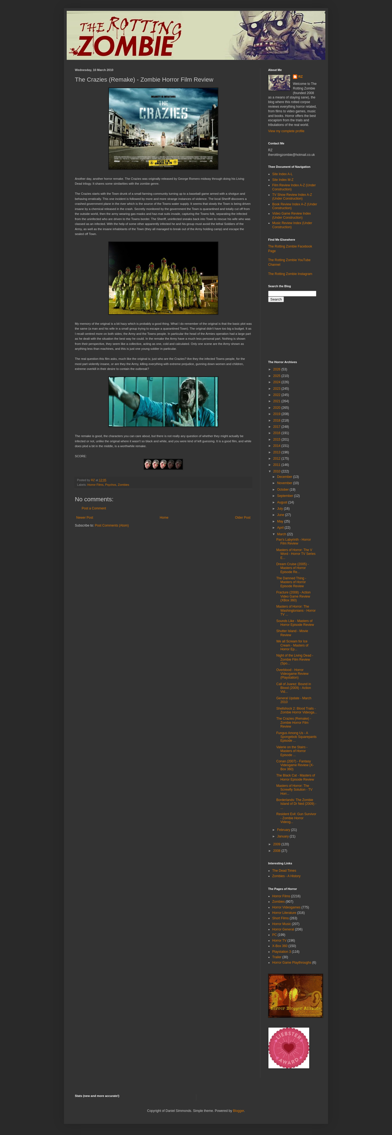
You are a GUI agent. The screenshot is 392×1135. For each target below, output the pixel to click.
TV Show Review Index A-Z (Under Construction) (292, 196)
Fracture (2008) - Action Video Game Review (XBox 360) (293, 596)
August (282, 502)
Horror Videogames (286, 907)
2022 (277, 395)
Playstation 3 (281, 952)
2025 (277, 376)
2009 (277, 844)
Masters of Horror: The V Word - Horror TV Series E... (296, 554)
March (282, 534)
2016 (277, 433)
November (285, 483)
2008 (277, 851)
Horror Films (95, 484)
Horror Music (281, 924)
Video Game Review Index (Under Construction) (291, 215)
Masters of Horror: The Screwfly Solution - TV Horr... (294, 790)
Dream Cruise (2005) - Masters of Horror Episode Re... (292, 568)
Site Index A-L (282, 174)
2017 (277, 427)
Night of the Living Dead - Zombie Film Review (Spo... (294, 659)
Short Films (280, 918)
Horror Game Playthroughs (291, 962)
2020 (277, 408)
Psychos (110, 484)
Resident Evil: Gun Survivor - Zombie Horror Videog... (296, 818)
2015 (277, 439)
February (284, 830)
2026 (277, 369)
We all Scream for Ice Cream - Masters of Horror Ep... (292, 645)
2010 (277, 471)
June (281, 515)
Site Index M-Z (282, 180)
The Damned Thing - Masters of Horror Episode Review (291, 582)
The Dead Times (284, 871)
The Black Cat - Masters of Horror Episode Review (295, 777)
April (280, 528)
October (283, 489)
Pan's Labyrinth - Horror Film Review (293, 541)
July (280, 509)
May (280, 521)
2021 (277, 401)
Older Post (242, 517)
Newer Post (84, 517)
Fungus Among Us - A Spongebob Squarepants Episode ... (296, 737)
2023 (277, 389)
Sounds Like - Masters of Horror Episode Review (295, 623)
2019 (277, 414)
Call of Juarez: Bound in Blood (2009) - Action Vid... (293, 688)
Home (164, 517)
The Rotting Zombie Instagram (290, 274)
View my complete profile (286, 131)
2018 (277, 420)
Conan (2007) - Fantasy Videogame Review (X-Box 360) (295, 765)
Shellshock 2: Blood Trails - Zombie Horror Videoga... (296, 710)
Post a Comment (94, 508)
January (283, 836)
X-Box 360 (279, 946)
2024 (277, 382)
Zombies (123, 484)
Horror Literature (284, 913)
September (285, 496)
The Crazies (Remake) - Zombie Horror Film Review (293, 722)
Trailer (276, 957)
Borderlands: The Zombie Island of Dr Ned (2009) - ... (296, 804)
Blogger (238, 1111)
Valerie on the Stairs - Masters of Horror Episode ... (292, 751)
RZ (300, 77)
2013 (277, 452)
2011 (277, 465)
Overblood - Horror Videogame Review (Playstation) (292, 674)
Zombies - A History (286, 876)
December (285, 477)
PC (274, 935)
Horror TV (279, 940)
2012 (277, 458)
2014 (277, 446)
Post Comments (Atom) (112, 525)
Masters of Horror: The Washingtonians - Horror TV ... (296, 610)
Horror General (283, 929)
